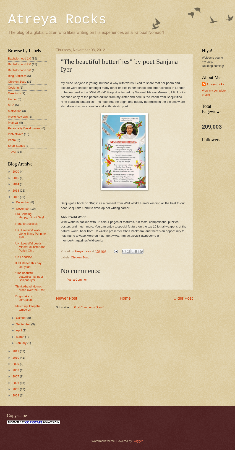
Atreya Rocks (57, 19)
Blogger (138, 441)
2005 (16, 389)
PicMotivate (15, 134)
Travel (12, 151)
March (20, 337)
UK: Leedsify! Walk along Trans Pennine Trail (30, 233)
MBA (11, 105)
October (21, 318)
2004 (16, 395)
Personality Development (24, 128)
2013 (16, 190)
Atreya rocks (215, 84)
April (19, 330)
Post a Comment (77, 279)
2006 (16, 383)
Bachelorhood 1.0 (19, 58)
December (23, 202)
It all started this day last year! (28, 264)
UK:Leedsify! (23, 257)
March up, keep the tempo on (27, 307)
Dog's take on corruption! (24, 298)
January (21, 343)
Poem (12, 140)
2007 (16, 376)
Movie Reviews (18, 116)
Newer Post (66, 298)
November (23, 208)
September (23, 324)
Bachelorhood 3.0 (19, 70)
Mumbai (13, 122)
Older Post (183, 298)
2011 (16, 351)
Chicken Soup (80, 257)
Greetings (14, 93)
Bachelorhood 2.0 (19, 64)
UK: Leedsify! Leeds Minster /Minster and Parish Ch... (30, 247)
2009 (16, 364)
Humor (12, 99)
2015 (16, 178)
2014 (16, 184)
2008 (16, 370)
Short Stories (16, 145)
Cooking (13, 87)
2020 (16, 171)
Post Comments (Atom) (89, 307)
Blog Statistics (17, 76)
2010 (16, 357)
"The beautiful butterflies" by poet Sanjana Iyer (29, 276)
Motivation (14, 111)
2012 (16, 197)
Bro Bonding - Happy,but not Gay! (29, 215)
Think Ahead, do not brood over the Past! (30, 288)
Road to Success (26, 223)
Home (125, 298)
